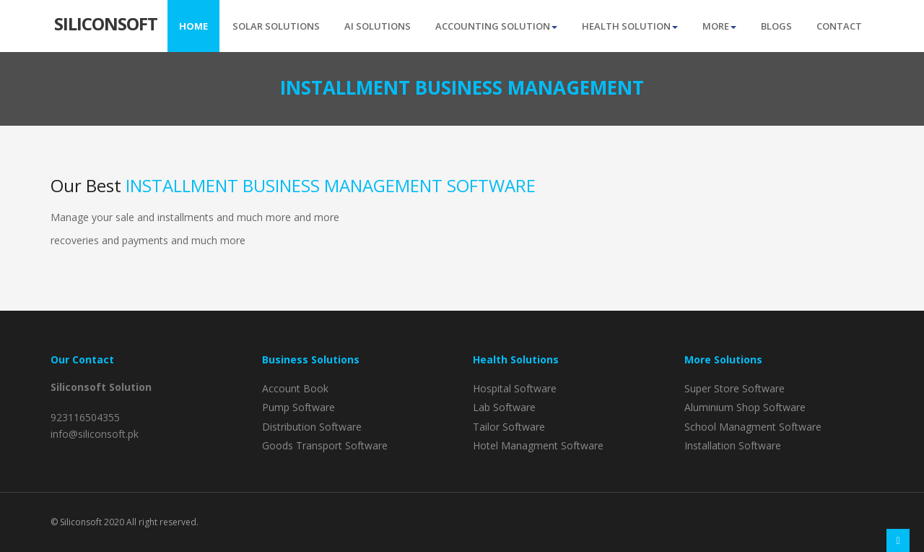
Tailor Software (509, 427)
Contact (839, 26)
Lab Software (504, 407)
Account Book (295, 388)
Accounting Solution (496, 26)
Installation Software (732, 445)
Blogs (776, 26)
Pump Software (298, 407)
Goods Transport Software (325, 445)
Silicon (105, 22)
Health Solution (630, 26)
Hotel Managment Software (538, 445)
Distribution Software (312, 427)
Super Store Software (734, 388)
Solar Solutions (276, 26)
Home (193, 26)
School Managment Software (752, 427)
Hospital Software (515, 388)
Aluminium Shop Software (745, 407)
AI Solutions (377, 26)
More (719, 26)
